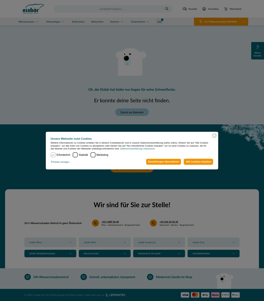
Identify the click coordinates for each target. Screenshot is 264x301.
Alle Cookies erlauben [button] (198, 161)
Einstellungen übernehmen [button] (163, 161)
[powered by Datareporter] (214, 135)
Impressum (149, 148)
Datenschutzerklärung (131, 148)
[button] (61, 162)
